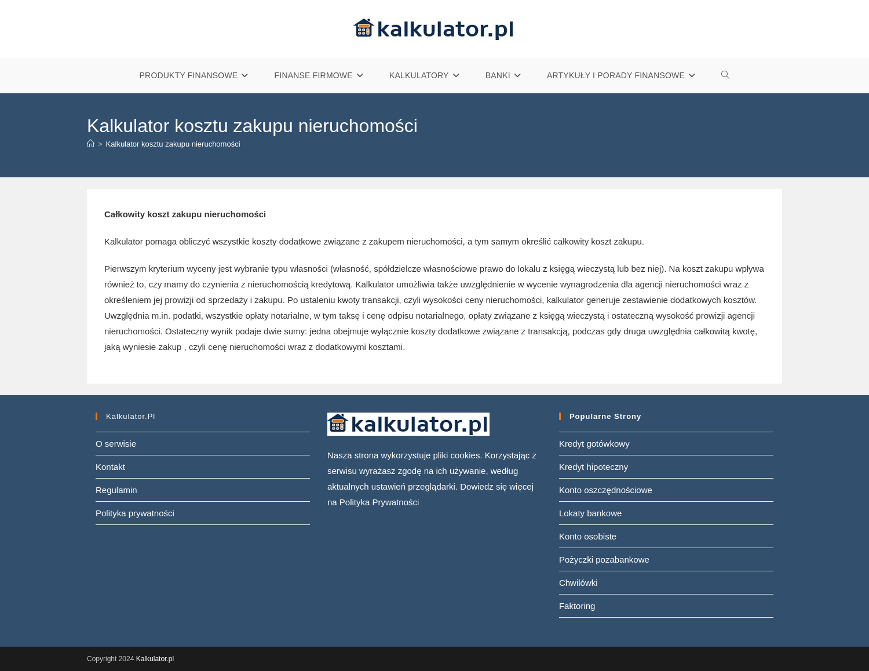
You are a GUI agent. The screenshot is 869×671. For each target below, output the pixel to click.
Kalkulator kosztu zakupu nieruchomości (173, 144)
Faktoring (577, 606)
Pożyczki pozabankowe (604, 559)
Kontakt (110, 467)
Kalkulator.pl (155, 659)
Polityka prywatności (135, 513)
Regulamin (116, 490)
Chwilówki (578, 583)
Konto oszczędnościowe (605, 490)
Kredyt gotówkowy (594, 443)
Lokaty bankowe (590, 513)
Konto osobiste (587, 536)
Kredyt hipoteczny (593, 467)
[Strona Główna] (90, 144)
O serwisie (116, 443)
